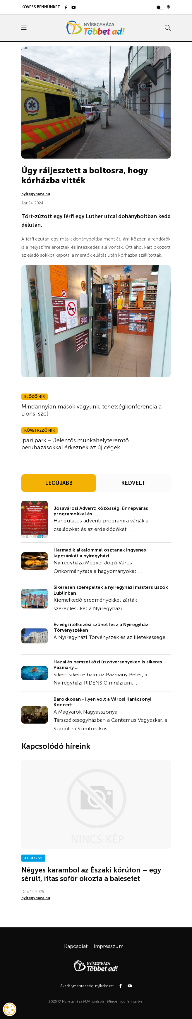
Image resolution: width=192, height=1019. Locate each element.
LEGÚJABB (59, 483)
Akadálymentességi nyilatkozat (87, 986)
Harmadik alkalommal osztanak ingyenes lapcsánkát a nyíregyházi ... (100, 552)
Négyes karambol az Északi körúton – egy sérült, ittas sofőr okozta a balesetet (91, 874)
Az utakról (33, 858)
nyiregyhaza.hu (35, 194)
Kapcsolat (76, 946)
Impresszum (109, 946)
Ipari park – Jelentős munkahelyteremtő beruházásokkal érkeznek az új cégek (75, 444)
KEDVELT (133, 483)
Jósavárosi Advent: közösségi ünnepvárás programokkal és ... (101, 511)
